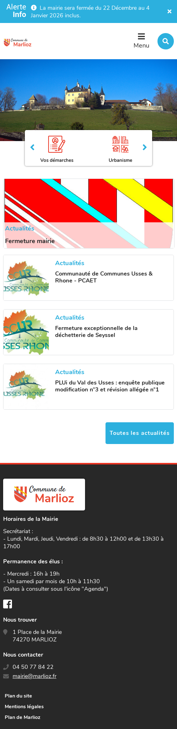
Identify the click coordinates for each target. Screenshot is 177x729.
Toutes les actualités (140, 433)
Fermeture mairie (30, 241)
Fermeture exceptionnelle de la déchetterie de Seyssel (96, 332)
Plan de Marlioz (22, 717)
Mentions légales (24, 706)
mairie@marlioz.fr (34, 676)
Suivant (144, 148)
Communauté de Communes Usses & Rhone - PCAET (103, 277)
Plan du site (18, 695)
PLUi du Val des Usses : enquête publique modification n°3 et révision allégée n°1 (110, 386)
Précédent (32, 148)
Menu (141, 45)
